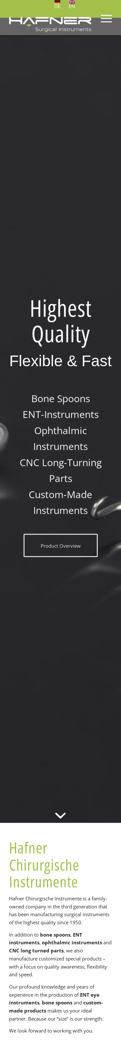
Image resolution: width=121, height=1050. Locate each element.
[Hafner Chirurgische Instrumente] (50, 22)
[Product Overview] (61, 547)
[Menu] (103, 22)
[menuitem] (103, 22)
